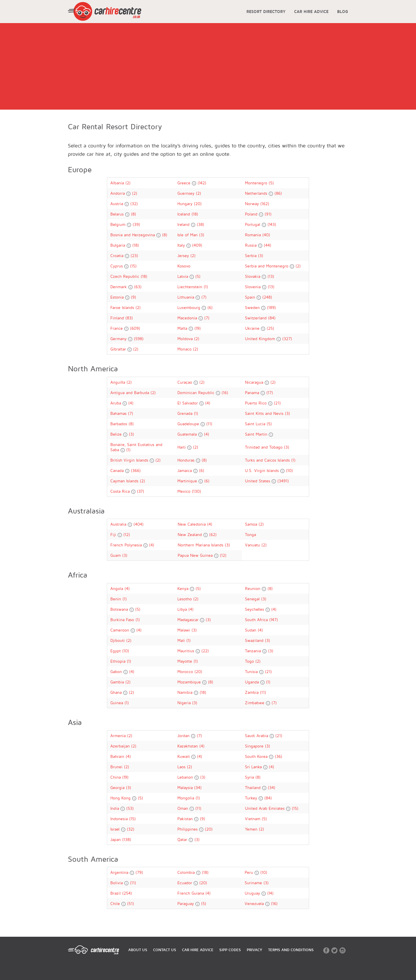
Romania (253, 234)
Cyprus (117, 265)
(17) (269, 392)
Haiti (182, 447)
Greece (184, 182)
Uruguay (253, 893)
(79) (139, 872)
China (116, 777)
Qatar (183, 839)
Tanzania (253, 650)
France (117, 328)
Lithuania (186, 297)
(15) (133, 265)
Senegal (253, 598)
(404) (138, 524)
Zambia (252, 692)
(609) (135, 328)
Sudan (251, 629)
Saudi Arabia (257, 735)
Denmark (119, 286)
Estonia (117, 297)
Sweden (253, 307)
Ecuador (185, 882)
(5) (271, 182)
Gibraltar (118, 348)
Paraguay (186, 903)
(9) (133, 297)
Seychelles (255, 609)
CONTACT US (164, 949)
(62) (213, 534)
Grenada (185, 413)
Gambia (117, 681)
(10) (289, 470)
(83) (129, 317)
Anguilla (118, 382)
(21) (277, 402)
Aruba (116, 402)
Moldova (185, 338)
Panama (253, 392)
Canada (117, 470)
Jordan (184, 735)
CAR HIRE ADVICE (311, 11)
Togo (250, 661)
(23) (134, 255)
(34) (198, 787)
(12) (126, 534)
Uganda (252, 681)
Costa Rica (120, 491)
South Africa (257, 619)
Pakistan (185, 818)
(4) (130, 402)
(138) (126, 839)
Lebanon (185, 777)
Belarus (117, 213)
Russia (251, 245)
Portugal (253, 224)
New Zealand (190, 534)
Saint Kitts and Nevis (265, 413)
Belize (116, 434)
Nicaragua (255, 382)
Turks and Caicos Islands (268, 460)
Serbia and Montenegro (267, 265)
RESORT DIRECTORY (265, 11)
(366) (136, 470)
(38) (200, 224)
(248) (267, 297)
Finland (117, 317)
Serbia (251, 255)
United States (258, 480)
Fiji (114, 534)
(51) (130, 903)
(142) (202, 182)
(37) (140, 491)
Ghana (116, 692)
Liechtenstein (190, 286)
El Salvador (188, 402)
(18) (195, 213)
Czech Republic (125, 276)
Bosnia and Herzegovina (133, 234)
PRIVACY (254, 949)
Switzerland (256, 317)
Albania (117, 182)
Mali (181, 640)
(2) (128, 182)
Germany (119, 338)
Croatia (117, 255)
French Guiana (191, 893)
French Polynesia (126, 544)
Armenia (118, 735)
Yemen (252, 829)
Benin (116, 598)
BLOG (342, 11)
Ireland (184, 224)
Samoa (252, 524)
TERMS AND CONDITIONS (291, 949)
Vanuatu (253, 544)
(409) (197, 245)
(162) (264, 203)
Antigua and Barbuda (130, 392)
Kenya (183, 588)
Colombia (186, 872)
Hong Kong (121, 797)
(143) (272, 224)
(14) (270, 893)
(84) (272, 317)
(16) (225, 392)
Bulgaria (118, 245)
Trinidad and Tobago (264, 447)
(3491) (283, 480)
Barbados (119, 423)
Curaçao (185, 382)
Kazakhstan (188, 745)
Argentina (120, 872)
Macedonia (187, 317)
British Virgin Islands (130, 460)
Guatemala (187, 434)
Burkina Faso (122, 619)
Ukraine (253, 328)
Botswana (119, 609)
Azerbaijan (120, 745)
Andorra (118, 193)
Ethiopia (118, 661)
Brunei (117, 766)
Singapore (255, 745)
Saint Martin (257, 434)
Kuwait (184, 756)
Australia (119, 524)
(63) (138, 286)
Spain (251, 297)
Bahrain (118, 756)
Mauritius (186, 650)
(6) (210, 307)
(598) (139, 338)
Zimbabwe (255, 702)
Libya (182, 609)
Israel (115, 829)
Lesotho (185, 598)
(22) (205, 650)
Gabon (116, 671)
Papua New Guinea (196, 555)
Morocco (185, 671)
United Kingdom (260, 338)
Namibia (185, 692)
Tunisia (252, 671)
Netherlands (257, 193)
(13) (271, 276)
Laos (182, 766)
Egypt (116, 650)
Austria (117, 203)
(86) (278, 193)
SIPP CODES (230, 949)
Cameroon (120, 629)
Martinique (187, 480)
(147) (273, 619)
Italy (181, 245)
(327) (287, 338)
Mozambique (189, 681)
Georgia (118, 787)
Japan (116, 839)
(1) (206, 286)
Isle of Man (188, 234)
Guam (116, 555)
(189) (271, 307)
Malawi (184, 629)
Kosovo (183, 265)
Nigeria (184, 702)
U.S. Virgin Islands (262, 470)
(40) (266, 234)
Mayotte (185, 661)
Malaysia (185, 787)
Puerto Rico (256, 402)
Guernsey (186, 193)
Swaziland (255, 640)
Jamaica (185, 470)
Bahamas (119, 413)
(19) (197, 328)
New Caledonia (192, 524)
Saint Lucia (256, 423)
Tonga (250, 534)
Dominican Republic (196, 392)
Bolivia (117, 882)
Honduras (186, 460)
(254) (127, 893)
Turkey (252, 797)
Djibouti (118, 640)
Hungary (185, 203)
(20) (198, 203)
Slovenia (253, 286)
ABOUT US (137, 949)
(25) (270, 328)
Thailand (253, 787)
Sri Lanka (254, 766)
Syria (250, 777)
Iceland (184, 213)
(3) (201, 234)
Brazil (116, 893)
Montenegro (257, 182)
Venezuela (255, 903)
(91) (268, 213)
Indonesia (119, 818)
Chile (115, 903)
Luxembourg (189, 307)
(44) (267, 245)
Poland (252, 213)
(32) (134, 203)
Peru (250, 872)
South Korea (257, 756)
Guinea (117, 702)
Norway (252, 203)
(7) (204, 297)
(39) (136, 224)
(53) (130, 808)
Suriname (254, 882)
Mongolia (186, 797)
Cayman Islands (125, 480)
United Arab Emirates (265, 808)
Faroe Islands (122, 307)
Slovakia (253, 276)
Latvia (183, 276)
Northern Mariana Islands (201, 544)
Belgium (118, 224)
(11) (209, 423)
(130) (196, 491)
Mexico (184, 491)
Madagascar (188, 619)
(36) (278, 756)
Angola (117, 588)
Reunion (253, 588)
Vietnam (253, 818)
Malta (183, 328)
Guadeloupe (188, 423)
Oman (183, 808)
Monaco (185, 348)
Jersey (183, 255)
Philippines (188, 829)
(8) (133, 213)
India (115, 808)
